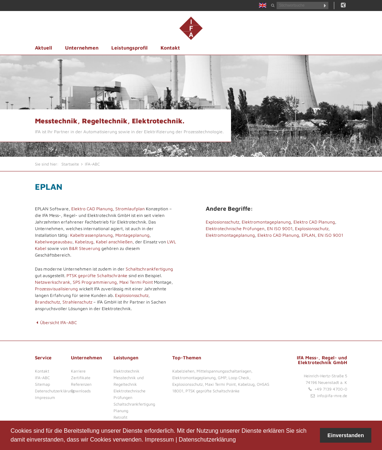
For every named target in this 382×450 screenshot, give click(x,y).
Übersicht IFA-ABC (56, 322)
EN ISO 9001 (279, 228)
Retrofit (120, 417)
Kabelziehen (183, 371)
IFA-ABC (42, 377)
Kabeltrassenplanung (91, 235)
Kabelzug (84, 241)
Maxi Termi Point (136, 282)
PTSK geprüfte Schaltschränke (96, 275)
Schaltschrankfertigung (149, 269)
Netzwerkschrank (52, 282)
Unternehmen (81, 48)
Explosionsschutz (131, 295)
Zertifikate (80, 377)
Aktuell (43, 48)
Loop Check (238, 377)
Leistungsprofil (129, 48)
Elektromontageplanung (266, 222)
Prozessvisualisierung (56, 288)
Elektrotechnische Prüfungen (235, 228)
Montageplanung (132, 235)
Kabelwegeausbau (53, 241)
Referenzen (81, 384)
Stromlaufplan (130, 208)
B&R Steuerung (84, 248)
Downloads (81, 390)
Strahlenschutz (77, 302)
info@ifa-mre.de (332, 395)
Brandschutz (47, 302)
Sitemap (42, 384)
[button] (239, 440)
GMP (222, 377)
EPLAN (308, 235)
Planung (120, 410)
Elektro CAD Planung (92, 208)
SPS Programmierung (95, 282)
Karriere (78, 371)
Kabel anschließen (114, 241)
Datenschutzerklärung (207, 439)
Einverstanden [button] (346, 435)
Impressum (159, 439)
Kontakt (170, 48)
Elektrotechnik (126, 371)
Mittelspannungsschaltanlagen (224, 371)
